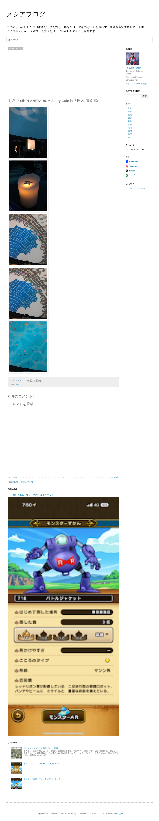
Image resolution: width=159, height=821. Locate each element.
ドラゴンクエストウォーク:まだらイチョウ (42, 779)
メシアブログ (25, 14)
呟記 (130, 137)
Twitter (132, 171)
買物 (130, 131)
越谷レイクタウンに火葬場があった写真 (41, 748)
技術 (130, 115)
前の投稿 (114, 477)
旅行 (17, 384)
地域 (130, 128)
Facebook (133, 161)
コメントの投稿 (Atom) (23, 482)
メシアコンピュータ (136, 188)
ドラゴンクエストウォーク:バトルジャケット (31, 495)
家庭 (130, 111)
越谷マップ (13, 39)
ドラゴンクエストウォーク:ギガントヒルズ (42, 763)
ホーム (63, 477)
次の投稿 (13, 477)
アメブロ (133, 175)
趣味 (130, 121)
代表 (130, 124)
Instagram (133, 166)
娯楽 (130, 118)
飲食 (130, 108)
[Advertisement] (63, 73)
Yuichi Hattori (135, 68)
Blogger (119, 813)
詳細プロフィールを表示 (136, 84)
